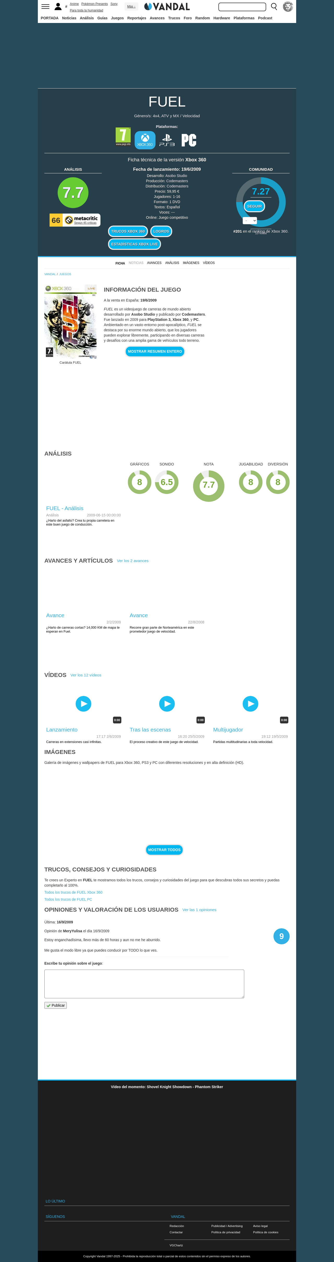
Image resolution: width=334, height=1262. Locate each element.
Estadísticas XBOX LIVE (134, 244)
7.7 (73, 192)
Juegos (117, 18)
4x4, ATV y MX (166, 116)
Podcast (265, 18)
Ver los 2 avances (133, 560)
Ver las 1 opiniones (199, 909)
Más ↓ (131, 6)
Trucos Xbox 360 (128, 231)
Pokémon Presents (94, 4)
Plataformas (244, 18)
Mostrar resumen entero (155, 351)
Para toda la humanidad (86, 10)
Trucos (174, 18)
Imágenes (191, 263)
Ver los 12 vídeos (85, 675)
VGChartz (176, 1245)
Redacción (177, 1226)
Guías (102, 18)
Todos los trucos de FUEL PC (68, 899)
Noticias (69, 18)
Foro (188, 18)
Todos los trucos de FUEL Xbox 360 (73, 892)
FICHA (120, 263)
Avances (157, 18)
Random (202, 18)
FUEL (167, 101)
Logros (161, 231)
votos (261, 233)
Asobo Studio (176, 176)
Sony (113, 4)
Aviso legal (260, 1226)
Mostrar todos (164, 850)
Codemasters (177, 181)
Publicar (55, 1005)
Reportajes (136, 18)
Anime (74, 4)
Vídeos (209, 263)
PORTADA (49, 18)
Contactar (176, 1232)
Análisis (87, 18)
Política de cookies (265, 1232)
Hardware (221, 18)
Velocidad (191, 116)
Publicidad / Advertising (227, 1226)
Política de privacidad (225, 1232)
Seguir (254, 206)
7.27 (261, 191)
